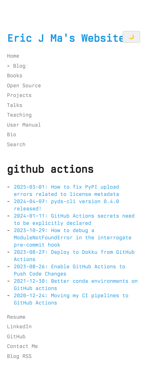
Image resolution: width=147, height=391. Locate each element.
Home (13, 56)
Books (14, 75)
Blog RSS (19, 356)
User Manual (24, 125)
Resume (16, 317)
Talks (14, 105)
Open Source (24, 85)
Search (16, 144)
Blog (19, 66)
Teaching (19, 115)
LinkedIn (19, 326)
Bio (11, 134)
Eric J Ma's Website (66, 38)
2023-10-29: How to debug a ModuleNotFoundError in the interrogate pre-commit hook (73, 237)
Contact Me (22, 346)
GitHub (16, 336)
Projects (19, 95)
